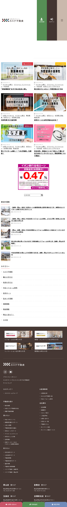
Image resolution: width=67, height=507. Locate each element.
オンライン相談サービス (48, 430)
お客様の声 (44, 393)
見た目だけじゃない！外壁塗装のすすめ (48, 89)
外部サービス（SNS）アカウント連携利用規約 (12, 443)
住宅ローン (28, 95)
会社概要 (43, 407)
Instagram (5, 372)
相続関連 (6, 304)
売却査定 (33, 504)
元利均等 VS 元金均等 (9, 120)
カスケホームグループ (11, 393)
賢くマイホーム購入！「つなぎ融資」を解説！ (16, 152)
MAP (13, 485)
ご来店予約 (44, 415)
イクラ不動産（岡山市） (12, 472)
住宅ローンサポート (10, 431)
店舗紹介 (43, 410)
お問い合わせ (11, 504)
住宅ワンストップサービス (51, 86)
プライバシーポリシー (10, 377)
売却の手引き (8, 282)
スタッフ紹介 (45, 413)
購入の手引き (27, 64)
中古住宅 (6, 86)
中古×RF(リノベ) (10, 419)
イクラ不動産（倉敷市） (12, 469)
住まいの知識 (60, 64)
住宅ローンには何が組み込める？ (46, 120)
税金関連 (6, 309)
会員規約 (7, 439)
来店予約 (56, 504)
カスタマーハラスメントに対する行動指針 (16, 380)
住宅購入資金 (16, 117)
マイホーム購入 (8, 84)
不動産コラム (45, 424)
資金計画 (37, 117)
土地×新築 (8, 425)
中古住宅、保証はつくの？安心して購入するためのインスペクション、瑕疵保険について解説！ (50, 153)
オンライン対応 (45, 427)
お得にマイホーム (8, 115)
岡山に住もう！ (8, 315)
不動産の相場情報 (10, 466)
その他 (5, 320)
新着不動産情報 (9, 411)
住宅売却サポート (10, 452)
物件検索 (7, 405)
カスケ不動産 (8, 272)
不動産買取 (8, 458)
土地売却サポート (10, 455)
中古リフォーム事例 (10, 288)
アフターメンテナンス (11, 434)
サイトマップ (7, 383)
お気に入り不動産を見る (12, 408)
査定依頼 (7, 463)
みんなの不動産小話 (47, 396)
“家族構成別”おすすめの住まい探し (14, 89)
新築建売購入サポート (11, 422)
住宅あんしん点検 (10, 436)
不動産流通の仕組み (10, 428)
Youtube (10, 372)
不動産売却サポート (10, 461)
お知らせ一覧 (45, 421)
